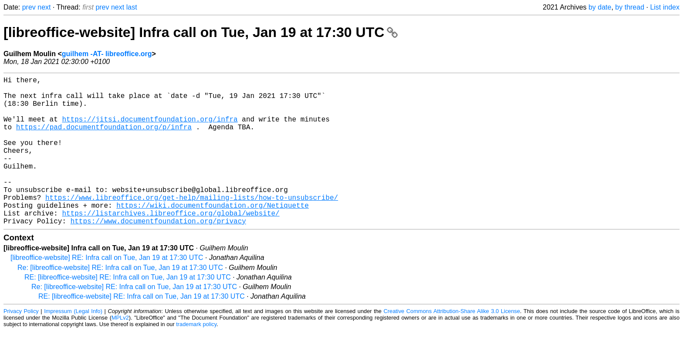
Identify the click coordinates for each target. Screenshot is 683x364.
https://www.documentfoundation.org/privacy (158, 254)
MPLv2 (120, 350)
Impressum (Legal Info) (73, 344)
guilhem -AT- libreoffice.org (107, 53)
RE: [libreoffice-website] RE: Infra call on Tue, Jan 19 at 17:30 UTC (127, 310)
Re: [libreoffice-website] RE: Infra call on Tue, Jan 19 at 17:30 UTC (120, 300)
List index (665, 7)
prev (29, 7)
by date (599, 7)
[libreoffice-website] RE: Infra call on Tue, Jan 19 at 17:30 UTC (106, 290)
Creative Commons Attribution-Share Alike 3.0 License (452, 344)
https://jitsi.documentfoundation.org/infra (149, 129)
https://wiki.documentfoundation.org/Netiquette (212, 234)
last (131, 7)
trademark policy (196, 357)
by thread (629, 7)
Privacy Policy (21, 344)
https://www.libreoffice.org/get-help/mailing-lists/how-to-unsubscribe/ (191, 225)
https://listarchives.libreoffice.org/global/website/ (170, 244)
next (44, 7)
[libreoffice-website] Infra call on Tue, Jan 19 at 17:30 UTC (200, 32)
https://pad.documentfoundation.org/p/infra (104, 139)
